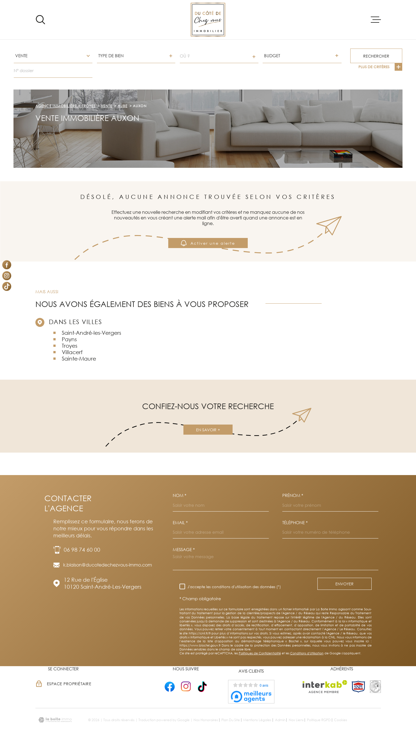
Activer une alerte (208, 243)
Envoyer (344, 583)
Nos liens (296, 720)
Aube (123, 106)
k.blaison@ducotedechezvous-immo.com (107, 565)
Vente (106, 106)
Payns (69, 339)
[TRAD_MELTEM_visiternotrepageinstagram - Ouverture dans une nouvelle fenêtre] (6, 275)
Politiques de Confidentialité (260, 653)
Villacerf (72, 352)
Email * (180, 523)
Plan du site (230, 720)
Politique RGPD (319, 720)
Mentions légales (257, 720)
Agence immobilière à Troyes (65, 106)
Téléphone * (295, 523)
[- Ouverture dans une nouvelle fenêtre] (170, 686)
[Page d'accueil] (208, 19)
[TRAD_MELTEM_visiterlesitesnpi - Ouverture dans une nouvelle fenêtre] (358, 687)
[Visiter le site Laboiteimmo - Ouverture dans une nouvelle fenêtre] (55, 720)
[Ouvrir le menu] (376, 20)
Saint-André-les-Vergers (91, 332)
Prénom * (292, 495)
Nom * (179, 495)
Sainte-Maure (79, 358)
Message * (184, 549)
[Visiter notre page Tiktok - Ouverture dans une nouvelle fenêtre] (6, 286)
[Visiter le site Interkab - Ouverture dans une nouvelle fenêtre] (325, 686)
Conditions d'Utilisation (307, 653)
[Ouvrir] (40, 20)
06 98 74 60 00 (82, 549)
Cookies (340, 720)
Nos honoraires (206, 720)
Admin (280, 720)
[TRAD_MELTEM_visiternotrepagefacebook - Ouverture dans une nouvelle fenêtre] (6, 264)
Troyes (69, 345)
